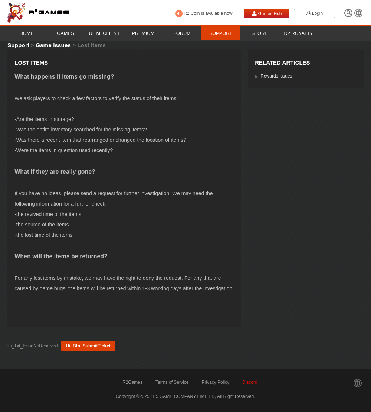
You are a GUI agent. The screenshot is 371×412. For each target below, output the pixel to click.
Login (314, 13)
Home (27, 33)
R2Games (132, 382)
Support (220, 33)
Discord (249, 382)
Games (65, 33)
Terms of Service (171, 382)
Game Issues (53, 45)
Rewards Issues (276, 76)
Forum (182, 33)
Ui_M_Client (104, 33)
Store (260, 33)
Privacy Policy (215, 382)
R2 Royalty (298, 33)
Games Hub (267, 13)
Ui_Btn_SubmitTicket (88, 346)
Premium (143, 33)
